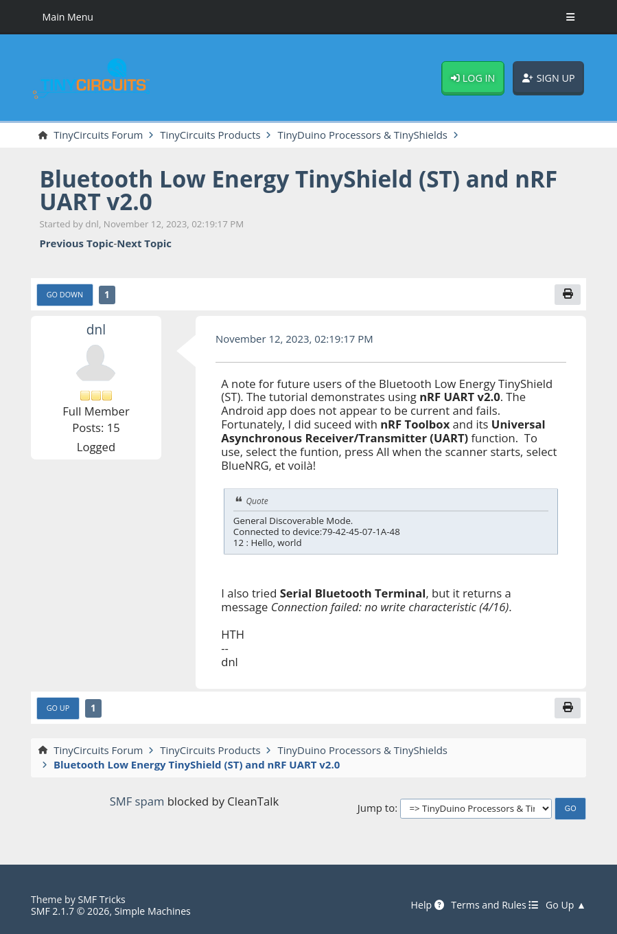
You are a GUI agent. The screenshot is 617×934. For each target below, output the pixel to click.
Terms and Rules (494, 905)
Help (427, 905)
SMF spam (137, 801)
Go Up (58, 708)
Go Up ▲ (566, 905)
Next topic (144, 244)
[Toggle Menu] (570, 17)
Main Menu (68, 16)
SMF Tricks (101, 899)
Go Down (65, 294)
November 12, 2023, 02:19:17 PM (294, 338)
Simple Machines (153, 911)
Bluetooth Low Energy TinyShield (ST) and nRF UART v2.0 (298, 190)
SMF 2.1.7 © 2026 (70, 911)
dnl (96, 330)
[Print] (567, 294)
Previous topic (76, 244)
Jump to (376, 808)
